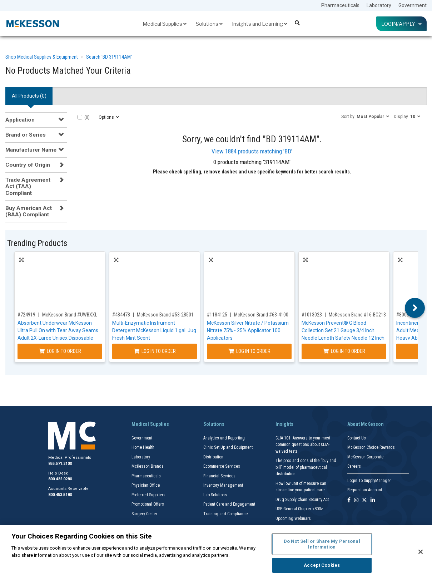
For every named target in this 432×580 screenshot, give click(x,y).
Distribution (213, 456)
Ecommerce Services (221, 466)
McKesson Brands (147, 466)
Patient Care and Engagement (229, 504)
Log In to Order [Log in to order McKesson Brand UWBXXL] (60, 351)
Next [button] (415, 308)
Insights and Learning (259, 24)
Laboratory (379, 5)
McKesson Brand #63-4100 (261, 315)
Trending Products (37, 243)
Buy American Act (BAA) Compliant (28, 211)
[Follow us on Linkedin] (373, 500)
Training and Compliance (225, 513)
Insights (284, 424)
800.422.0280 (60, 479)
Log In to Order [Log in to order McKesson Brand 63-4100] (249, 351)
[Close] (420, 552)
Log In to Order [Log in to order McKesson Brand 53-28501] (155, 351)
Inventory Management (223, 485)
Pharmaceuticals (340, 5)
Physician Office (145, 485)
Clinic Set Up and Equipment (228, 447)
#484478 (121, 315)
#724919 (26, 315)
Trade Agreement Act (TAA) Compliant (27, 186)
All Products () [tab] (29, 96)
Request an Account (364, 489)
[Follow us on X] (364, 500)
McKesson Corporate (365, 456)
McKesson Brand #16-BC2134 (358, 315)
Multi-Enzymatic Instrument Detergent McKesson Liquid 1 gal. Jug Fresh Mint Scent (154, 330)
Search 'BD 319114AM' (109, 57)
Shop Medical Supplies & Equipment (41, 57)
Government (412, 5)
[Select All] (80, 117)
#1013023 (312, 315)
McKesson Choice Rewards (371, 447)
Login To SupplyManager (369, 480)
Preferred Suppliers (148, 494)
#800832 (405, 315)
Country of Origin (27, 165)
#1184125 (217, 315)
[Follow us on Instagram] (356, 500)
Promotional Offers (147, 504)
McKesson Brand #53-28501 (165, 315)
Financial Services (219, 475)
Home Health (142, 447)
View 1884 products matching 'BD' (252, 151)
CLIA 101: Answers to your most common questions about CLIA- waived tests (302, 445)
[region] (216, 552)
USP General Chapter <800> (299, 508)
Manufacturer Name (30, 150)
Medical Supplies (165, 24)
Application (20, 120)
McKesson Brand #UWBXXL (69, 315)
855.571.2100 (60, 463)
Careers (354, 466)
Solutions (209, 24)
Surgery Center (144, 513)
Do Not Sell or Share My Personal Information (322, 544)
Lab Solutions (215, 494)
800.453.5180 (60, 494)
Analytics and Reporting (224, 438)
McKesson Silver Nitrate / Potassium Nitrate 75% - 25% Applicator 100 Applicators (248, 330)
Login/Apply (401, 24)
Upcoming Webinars (293, 518)
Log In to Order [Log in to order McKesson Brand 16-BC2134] (344, 351)
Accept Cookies (322, 565)
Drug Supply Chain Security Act (302, 499)
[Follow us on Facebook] (349, 500)
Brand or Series (25, 135)
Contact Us (356, 438)
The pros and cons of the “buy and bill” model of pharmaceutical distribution (305, 467)
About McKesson (365, 424)
